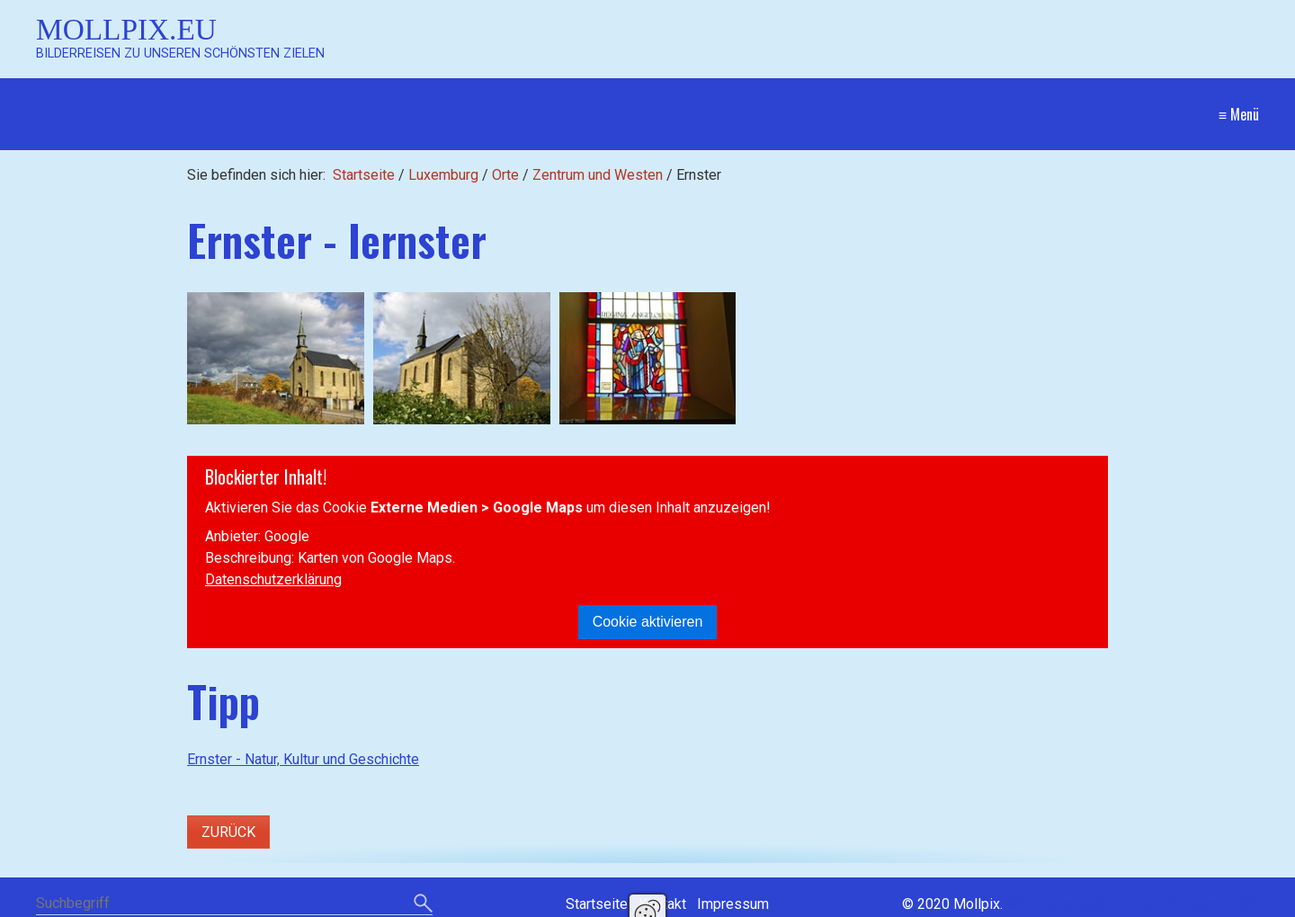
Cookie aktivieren (648, 621)
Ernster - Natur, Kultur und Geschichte (303, 759)
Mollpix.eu (126, 29)
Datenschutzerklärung (273, 579)
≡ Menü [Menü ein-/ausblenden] (1239, 114)
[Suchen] (423, 904)
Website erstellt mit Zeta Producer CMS (1132, 904)
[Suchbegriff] (234, 905)
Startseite (364, 174)
